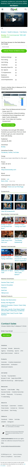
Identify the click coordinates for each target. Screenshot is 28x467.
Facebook (4, 152)
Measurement (5, 364)
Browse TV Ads (5, 378)
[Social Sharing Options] (2, 28)
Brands (10, 348)
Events (3, 394)
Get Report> (14, 5)
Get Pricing (13, 410)
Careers (20, 406)
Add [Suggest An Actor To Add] (8, 179)
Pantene (4, 288)
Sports (17, 351)
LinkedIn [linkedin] (3, 422)
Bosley (3, 147)
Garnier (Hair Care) (7, 282)
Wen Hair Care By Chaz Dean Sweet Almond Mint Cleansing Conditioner (13, 310)
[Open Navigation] (2, 9)
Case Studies (11, 389)
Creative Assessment (14, 362)
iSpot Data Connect (7, 353)
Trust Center (17, 456)
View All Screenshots (8, 211)
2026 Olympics (19, 381)
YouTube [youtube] (17, 419)
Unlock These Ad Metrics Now (14, 51)
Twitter (10, 152)
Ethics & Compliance (6, 456)
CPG (21, 351)
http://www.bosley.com (8, 170)
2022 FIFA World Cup (7, 381)
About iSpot (4, 406)
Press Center (5, 408)
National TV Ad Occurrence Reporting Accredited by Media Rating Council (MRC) (14, 433)
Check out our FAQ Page (15, 187)
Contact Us (13, 408)
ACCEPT (9, 465)
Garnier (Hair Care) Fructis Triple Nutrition (11, 314)
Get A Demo (6, 335)
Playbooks (10, 394)
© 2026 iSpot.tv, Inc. (6, 454)
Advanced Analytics (7, 367)
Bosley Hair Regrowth (8, 303)
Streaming (10, 351)
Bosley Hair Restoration (8, 300)
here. (2, 443)
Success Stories (5, 392)
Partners (21, 408)
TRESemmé (5, 293)
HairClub (4, 290)
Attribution (14, 364)
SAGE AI (16, 353)
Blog (18, 389)
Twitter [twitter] (11, 419)
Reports (3, 389)
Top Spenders (12, 376)
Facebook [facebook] (4, 419)
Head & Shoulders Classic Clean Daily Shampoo (13, 306)
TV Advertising (5, 397)
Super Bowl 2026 (16, 378)
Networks (17, 348)
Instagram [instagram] (10, 422)
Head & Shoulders (7, 285)
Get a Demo (4, 410)
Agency (3, 351)
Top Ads (3, 376)
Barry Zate (4, 181)
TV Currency (18, 394)
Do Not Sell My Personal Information (10, 446)
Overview (4, 348)
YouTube (16, 152)
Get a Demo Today (8, 125)
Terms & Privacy (17, 454)
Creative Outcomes (17, 392)
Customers (13, 406)
